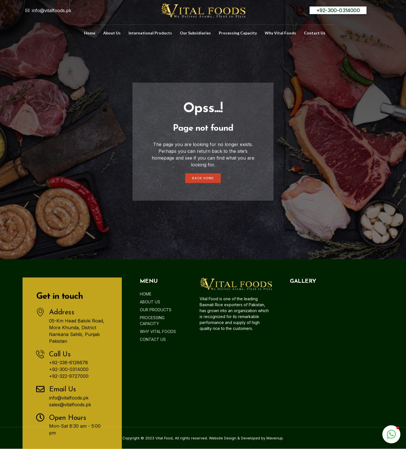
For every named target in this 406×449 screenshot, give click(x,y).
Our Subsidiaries (195, 32)
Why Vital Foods (280, 32)
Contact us (314, 32)
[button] (391, 434)
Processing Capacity (238, 32)
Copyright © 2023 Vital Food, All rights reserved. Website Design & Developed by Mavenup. (203, 438)
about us (112, 32)
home (89, 32)
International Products (150, 32)
